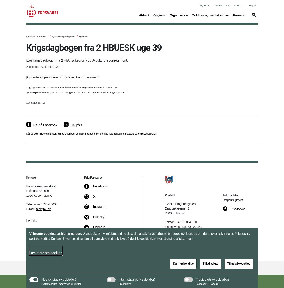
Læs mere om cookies (45, 253)
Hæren (42, 36)
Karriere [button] (239, 15)
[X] (94, 198)
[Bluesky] (97, 219)
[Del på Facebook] (41, 125)
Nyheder (204, 5)
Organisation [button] (179, 15)
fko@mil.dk (43, 209)
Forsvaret (31, 36)
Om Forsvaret (222, 5)
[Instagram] (98, 208)
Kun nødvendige (183, 263)
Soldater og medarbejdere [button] (210, 15)
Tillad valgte (210, 263)
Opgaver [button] (159, 15)
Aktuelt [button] (144, 15)
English (252, 5)
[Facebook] (98, 188)
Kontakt (238, 5)
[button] (253, 16)
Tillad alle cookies (238, 263)
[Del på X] (73, 125)
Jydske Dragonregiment (63, 36)
